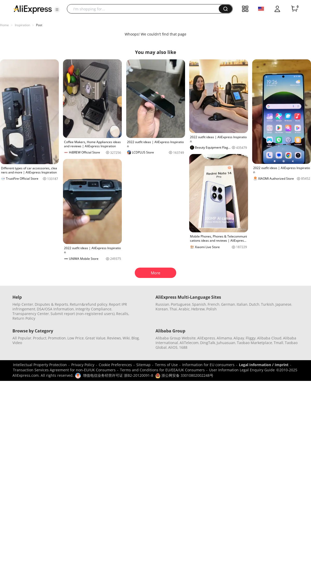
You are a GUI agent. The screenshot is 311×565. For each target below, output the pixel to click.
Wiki (126, 338)
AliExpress (206, 338)
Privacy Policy (82, 364)
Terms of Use (166, 364)
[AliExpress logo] (32, 9)
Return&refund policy (88, 304)
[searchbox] (145, 8)
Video (17, 342)
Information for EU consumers (208, 364)
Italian (242, 304)
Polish (211, 308)
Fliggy (251, 338)
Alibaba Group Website (176, 338)
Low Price (75, 338)
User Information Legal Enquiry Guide (242, 369)
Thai (173, 308)
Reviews (114, 338)
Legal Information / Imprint (263, 364)
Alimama (224, 338)
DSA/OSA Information (55, 308)
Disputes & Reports (51, 304)
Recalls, (122, 313)
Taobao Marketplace (254, 342)
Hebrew (198, 308)
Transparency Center (30, 313)
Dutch (254, 304)
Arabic (184, 308)
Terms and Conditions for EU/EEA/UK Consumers (162, 369)
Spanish (199, 304)
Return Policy (23, 318)
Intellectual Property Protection (40, 364)
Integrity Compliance (93, 308)
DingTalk (207, 342)
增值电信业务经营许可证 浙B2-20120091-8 (118, 375)
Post (39, 25)
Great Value (95, 338)
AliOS (173, 347)
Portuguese (180, 304)
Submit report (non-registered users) (83, 313)
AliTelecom (189, 342)
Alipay (239, 338)
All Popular (21, 338)
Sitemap (143, 364)
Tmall (278, 342)
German (228, 304)
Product (39, 338)
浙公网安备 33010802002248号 (184, 375)
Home (4, 25)
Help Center (22, 304)
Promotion (57, 338)
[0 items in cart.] (294, 9)
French (214, 304)
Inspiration (22, 25)
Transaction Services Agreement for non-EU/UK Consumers (64, 369)
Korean (162, 308)
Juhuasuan (226, 342)
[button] (57, 9)
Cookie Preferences (115, 364)
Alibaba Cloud (269, 338)
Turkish (267, 304)
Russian (162, 304)
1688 (183, 347)
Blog (135, 338)
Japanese (283, 304)
